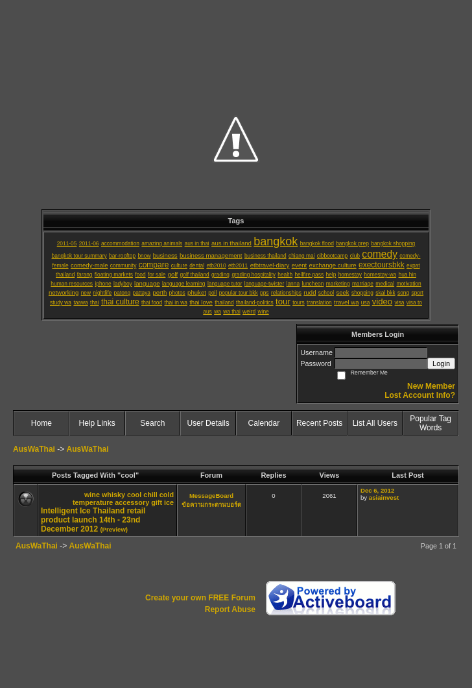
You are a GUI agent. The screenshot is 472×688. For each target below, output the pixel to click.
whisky (113, 494)
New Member (431, 386)
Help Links (97, 423)
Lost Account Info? (419, 395)
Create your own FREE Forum (200, 597)
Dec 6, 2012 (377, 490)
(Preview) (114, 529)
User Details (208, 423)
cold (166, 494)
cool (134, 494)
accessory (132, 502)
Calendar (264, 423)
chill (150, 494)
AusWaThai (34, 449)
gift (156, 502)
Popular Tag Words (430, 423)
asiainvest (384, 497)
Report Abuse (230, 609)
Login (441, 363)
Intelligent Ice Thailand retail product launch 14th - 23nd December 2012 (93, 520)
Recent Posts (319, 423)
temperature (93, 502)
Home (41, 423)
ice (169, 502)
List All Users (375, 423)
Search (152, 423)
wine (92, 494)
